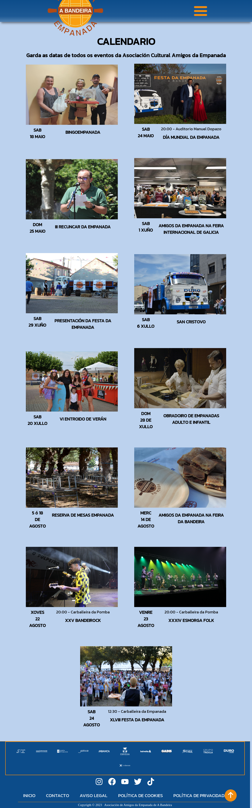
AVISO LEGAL (93, 795)
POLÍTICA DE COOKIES (140, 795)
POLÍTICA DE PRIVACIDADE (200, 795)
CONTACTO (57, 795)
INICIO (29, 795)
